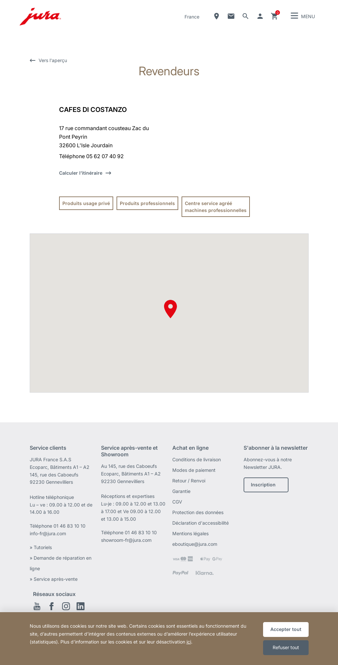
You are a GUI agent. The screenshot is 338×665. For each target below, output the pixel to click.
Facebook (51, 606)
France (192, 16)
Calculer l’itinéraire (80, 173)
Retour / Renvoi (188, 480)
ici (188, 642)
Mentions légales (190, 533)
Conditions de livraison (196, 459)
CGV (177, 502)
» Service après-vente (54, 579)
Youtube (37, 606)
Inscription (263, 484)
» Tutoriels (41, 547)
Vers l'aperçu (53, 60)
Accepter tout (285, 629)
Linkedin (80, 606)
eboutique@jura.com (194, 544)
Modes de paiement (194, 470)
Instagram (66, 606)
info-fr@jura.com (48, 533)
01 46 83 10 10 (69, 526)
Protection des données (197, 512)
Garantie (181, 491)
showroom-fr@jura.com (126, 540)
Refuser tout (286, 647)
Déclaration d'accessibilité (200, 523)
